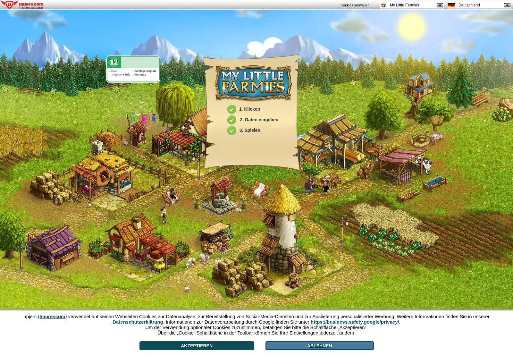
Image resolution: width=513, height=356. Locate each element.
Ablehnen (319, 345)
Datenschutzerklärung (138, 322)
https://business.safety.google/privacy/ (355, 322)
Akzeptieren (197, 345)
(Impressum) (52, 316)
